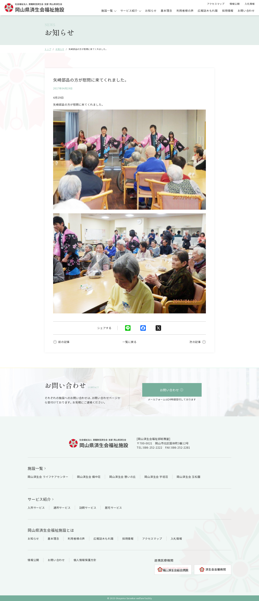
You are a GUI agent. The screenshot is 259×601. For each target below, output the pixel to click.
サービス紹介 (39, 499)
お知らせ (150, 10)
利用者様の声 (185, 10)
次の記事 (195, 342)
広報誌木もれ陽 (208, 10)
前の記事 (64, 342)
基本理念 (166, 10)
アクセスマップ (216, 3)
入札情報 (250, 3)
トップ (48, 49)
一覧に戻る (129, 342)
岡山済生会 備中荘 (89, 477)
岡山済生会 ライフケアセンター (48, 477)
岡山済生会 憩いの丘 (122, 477)
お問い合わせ (246, 10)
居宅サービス (113, 508)
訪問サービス (87, 508)
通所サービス (62, 508)
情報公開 (235, 3)
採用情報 (227, 10)
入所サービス (36, 508)
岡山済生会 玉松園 (188, 477)
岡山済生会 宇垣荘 (156, 477)
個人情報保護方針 (84, 560)
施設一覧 (35, 468)
